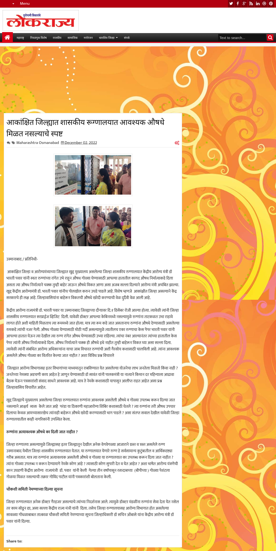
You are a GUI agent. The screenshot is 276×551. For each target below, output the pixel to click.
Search (270, 37)
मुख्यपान (7, 37)
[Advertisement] (93, 79)
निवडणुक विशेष (38, 37)
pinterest (271, 3)
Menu (25, 3)
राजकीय (57, 37)
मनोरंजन (88, 37)
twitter (231, 3)
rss (251, 3)
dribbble (264, 3)
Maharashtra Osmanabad (37, 142)
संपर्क (127, 37)
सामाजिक (73, 37)
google (244, 3)
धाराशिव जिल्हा (106, 37)
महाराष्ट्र (20, 37)
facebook (238, 3)
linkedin (258, 3)
